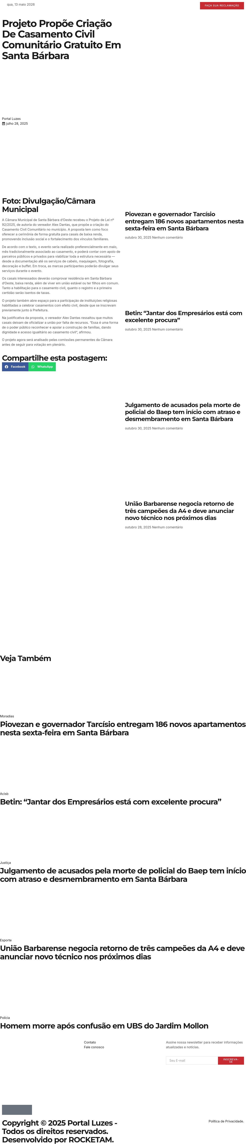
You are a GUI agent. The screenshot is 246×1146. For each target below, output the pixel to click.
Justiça (5, 863)
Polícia (5, 1018)
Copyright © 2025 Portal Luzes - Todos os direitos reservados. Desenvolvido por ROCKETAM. (59, 1131)
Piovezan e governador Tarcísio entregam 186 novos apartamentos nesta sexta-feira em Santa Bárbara (184, 221)
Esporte (6, 940)
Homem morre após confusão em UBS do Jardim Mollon (104, 1026)
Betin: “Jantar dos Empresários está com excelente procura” (183, 317)
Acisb (4, 794)
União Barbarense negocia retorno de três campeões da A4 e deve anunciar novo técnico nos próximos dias (179, 511)
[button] (15, 366)
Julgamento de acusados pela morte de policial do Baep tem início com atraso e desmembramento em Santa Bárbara (182, 412)
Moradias (7, 716)
